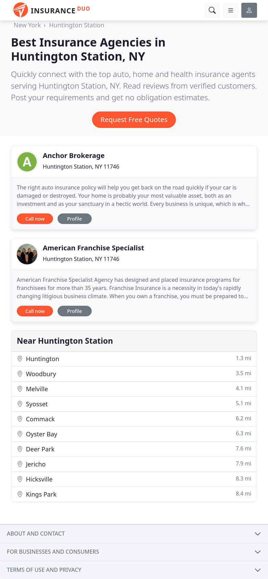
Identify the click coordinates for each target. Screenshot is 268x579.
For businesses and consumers (53, 551)
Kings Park (134, 494)
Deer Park (134, 449)
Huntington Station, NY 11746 (81, 166)
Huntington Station (76, 25)
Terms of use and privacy (44, 570)
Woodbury (134, 373)
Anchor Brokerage (74, 155)
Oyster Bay (134, 434)
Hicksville (134, 479)
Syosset (134, 403)
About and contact (36, 533)
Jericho (134, 464)
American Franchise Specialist (93, 247)
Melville (134, 388)
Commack (134, 418)
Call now (34, 218)
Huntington (134, 358)
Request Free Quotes (134, 119)
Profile (74, 218)
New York (27, 25)
